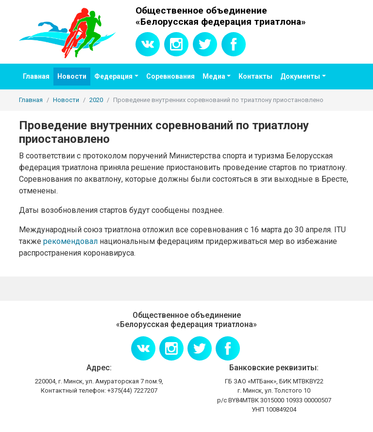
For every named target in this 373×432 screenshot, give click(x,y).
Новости (71, 76)
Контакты (255, 76)
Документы (300, 76)
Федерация (113, 76)
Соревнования (170, 76)
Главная (36, 76)
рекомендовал (70, 241)
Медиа (214, 76)
